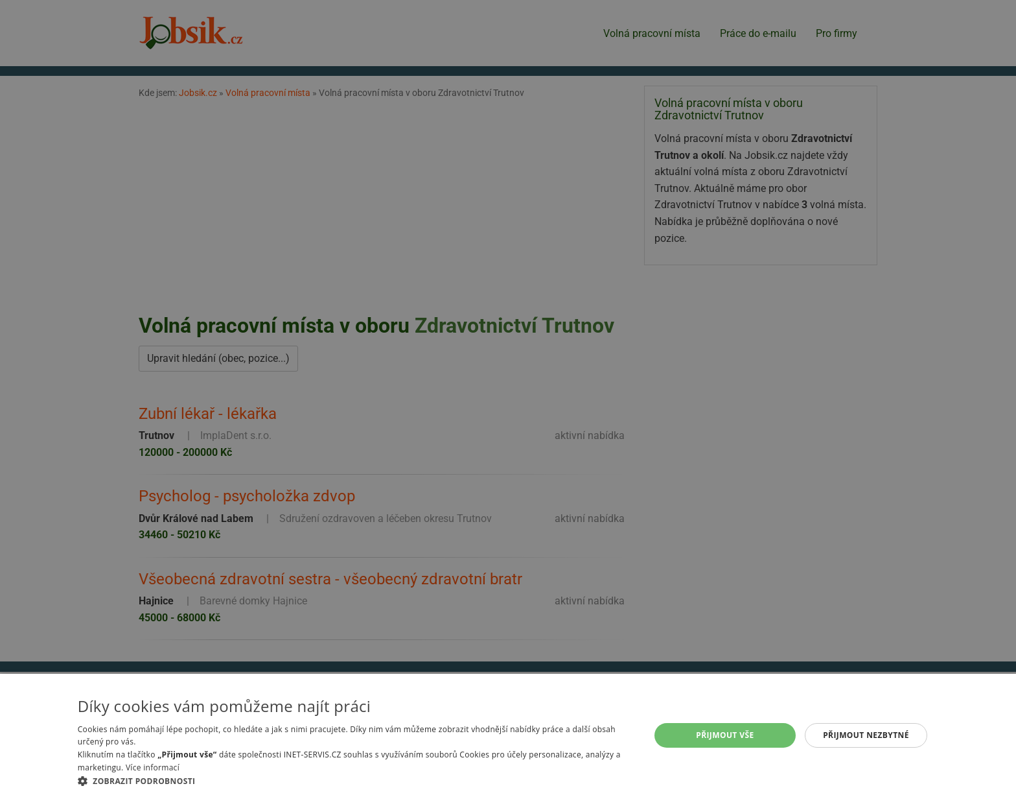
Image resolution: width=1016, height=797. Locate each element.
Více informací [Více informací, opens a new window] (152, 767)
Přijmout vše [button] (725, 735)
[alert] (508, 398)
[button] (355, 780)
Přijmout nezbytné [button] (866, 735)
